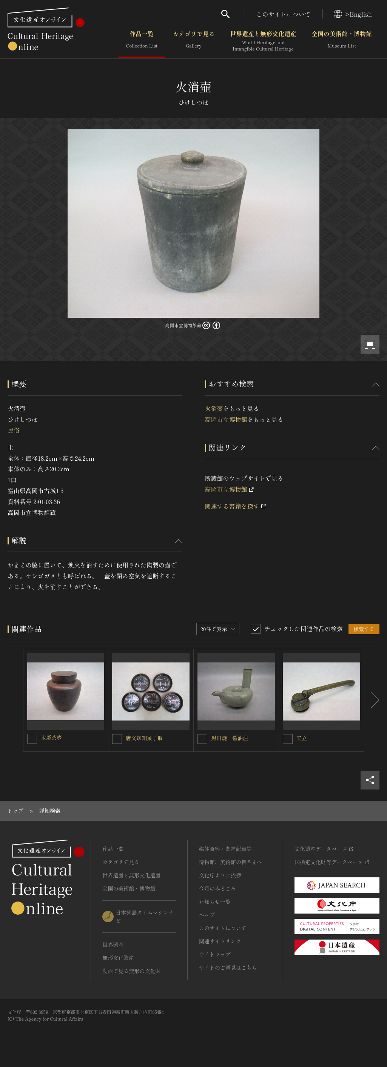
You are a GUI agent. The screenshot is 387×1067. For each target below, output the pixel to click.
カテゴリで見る (194, 41)
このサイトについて (283, 13)
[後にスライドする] (371, 700)
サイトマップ (215, 954)
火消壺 (214, 408)
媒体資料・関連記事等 (225, 848)
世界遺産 (112, 944)
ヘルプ (207, 914)
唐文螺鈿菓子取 (144, 738)
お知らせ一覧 (215, 901)
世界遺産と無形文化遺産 (263, 41)
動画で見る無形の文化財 (131, 971)
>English (353, 13)
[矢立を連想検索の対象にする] (288, 739)
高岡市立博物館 (226, 419)
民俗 (14, 430)
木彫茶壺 (51, 737)
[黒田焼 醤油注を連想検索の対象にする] (202, 739)
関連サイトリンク (220, 941)
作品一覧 (141, 41)
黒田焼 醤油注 (229, 738)
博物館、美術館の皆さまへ (230, 862)
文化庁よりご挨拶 (220, 875)
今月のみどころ (217, 888)
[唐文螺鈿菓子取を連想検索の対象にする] (117, 739)
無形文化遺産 (118, 957)
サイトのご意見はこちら (228, 967)
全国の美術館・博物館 (341, 41)
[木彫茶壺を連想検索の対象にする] (32, 739)
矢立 (301, 738)
